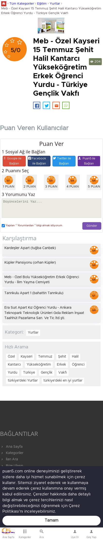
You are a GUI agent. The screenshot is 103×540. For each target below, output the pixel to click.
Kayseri (26, 356)
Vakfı (62, 372)
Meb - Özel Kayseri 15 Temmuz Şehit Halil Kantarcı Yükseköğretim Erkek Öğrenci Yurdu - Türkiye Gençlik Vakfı (51, 11)
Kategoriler (11, 453)
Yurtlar (55, 3)
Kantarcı (14, 364)
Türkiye (29, 372)
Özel (11, 356)
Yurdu (12, 372)
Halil (75, 356)
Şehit (62, 356)
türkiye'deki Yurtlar (23, 380)
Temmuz (45, 356)
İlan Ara (9, 459)
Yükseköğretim (39, 364)
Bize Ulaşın (58, 535)
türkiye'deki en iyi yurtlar (62, 380)
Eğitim (42, 3)
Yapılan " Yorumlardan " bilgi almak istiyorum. (32, 225)
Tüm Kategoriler (21, 3)
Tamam (51, 520)
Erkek (61, 364)
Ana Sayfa (11, 446)
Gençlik (46, 372)
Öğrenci (78, 364)
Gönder (91, 225)
